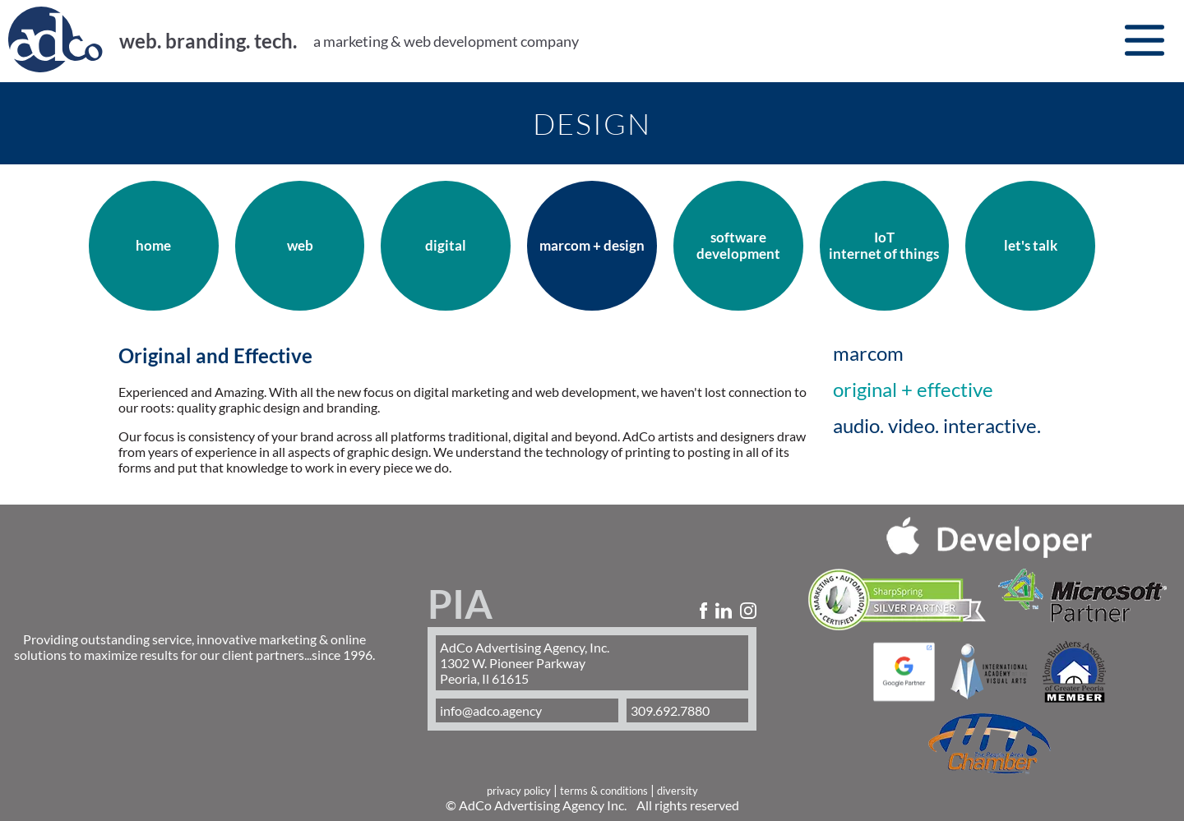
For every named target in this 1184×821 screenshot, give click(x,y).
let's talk (1030, 246)
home (153, 246)
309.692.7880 (670, 710)
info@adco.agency (491, 710)
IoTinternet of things (884, 245)
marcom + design (592, 246)
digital (445, 246)
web (300, 246)
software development (738, 245)
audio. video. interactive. (937, 426)
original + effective (913, 389)
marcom (868, 353)
